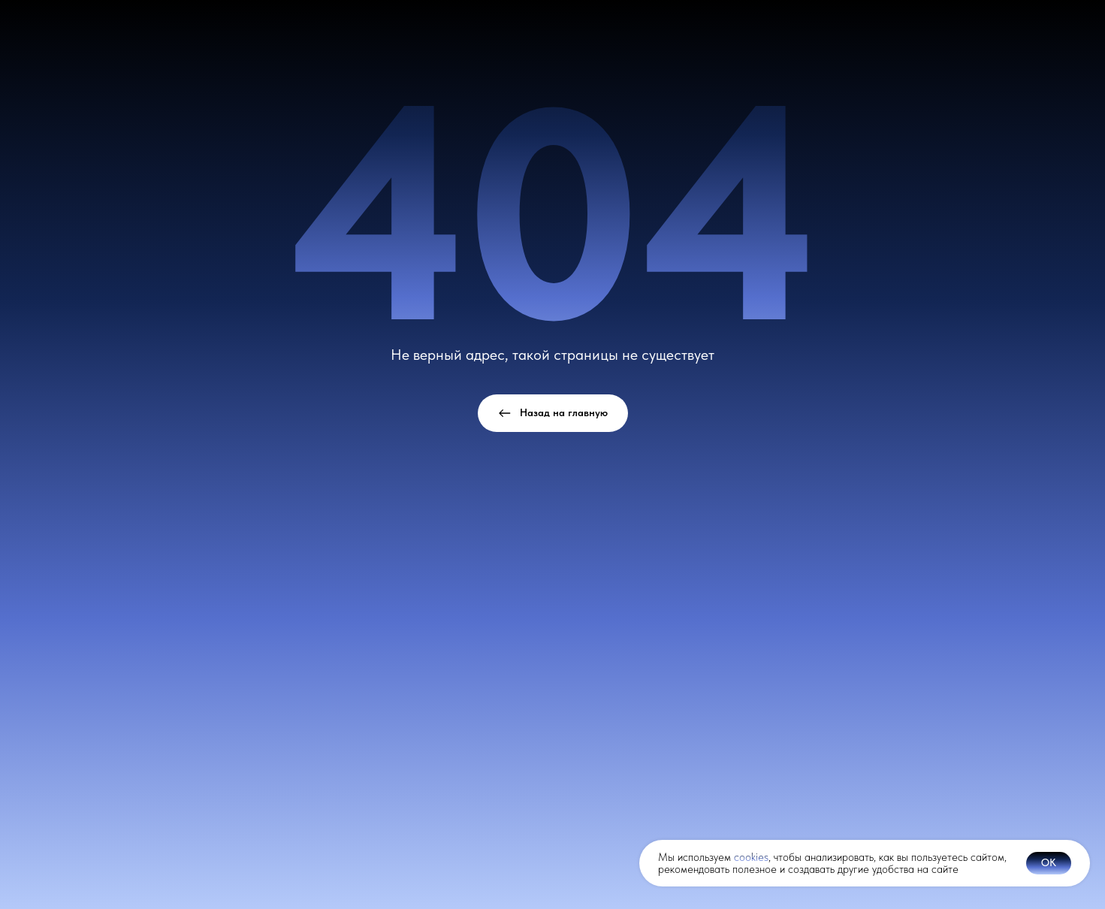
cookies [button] (751, 857)
